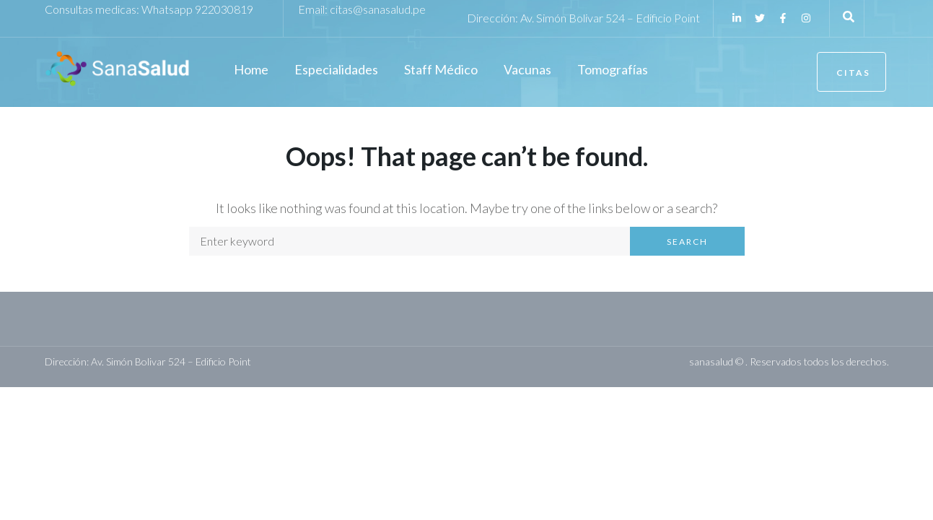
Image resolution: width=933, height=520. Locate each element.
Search (687, 241)
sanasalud (711, 361)
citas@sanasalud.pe (378, 9)
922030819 (224, 9)
